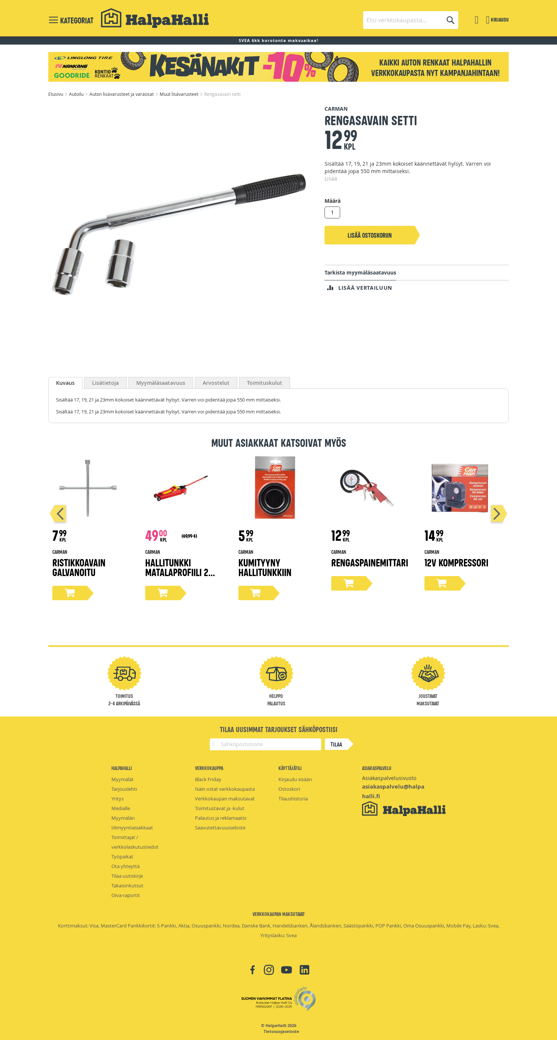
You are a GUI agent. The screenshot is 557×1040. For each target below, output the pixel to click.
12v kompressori (456, 562)
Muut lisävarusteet (179, 94)
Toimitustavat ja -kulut (219, 808)
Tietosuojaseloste (281, 1031)
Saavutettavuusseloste (220, 827)
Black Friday (208, 779)
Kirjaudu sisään (295, 779)
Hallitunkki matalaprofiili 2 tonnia (176, 572)
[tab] (65, 383)
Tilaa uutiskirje (127, 875)
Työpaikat (122, 856)
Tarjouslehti (124, 789)
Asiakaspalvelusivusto (389, 777)
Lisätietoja (105, 382)
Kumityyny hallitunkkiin (264, 567)
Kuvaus (65, 382)
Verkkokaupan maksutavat (225, 798)
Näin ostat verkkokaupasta (225, 789)
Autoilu (77, 94)
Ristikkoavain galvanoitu (78, 567)
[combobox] (410, 20)
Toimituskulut (264, 382)
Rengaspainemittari (369, 562)
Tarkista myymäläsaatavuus (360, 272)
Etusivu (56, 94)
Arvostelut (216, 382)
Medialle (120, 808)
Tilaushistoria (293, 798)
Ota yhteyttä (125, 866)
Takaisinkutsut (127, 885)
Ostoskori (289, 789)
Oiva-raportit (125, 895)
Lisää (331, 178)
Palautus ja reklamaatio (221, 818)
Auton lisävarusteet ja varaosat (122, 94)
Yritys (117, 798)
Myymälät (122, 779)
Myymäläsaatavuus (160, 382)
